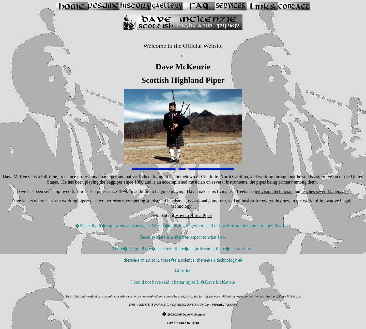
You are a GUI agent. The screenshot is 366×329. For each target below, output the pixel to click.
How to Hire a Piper (193, 215)
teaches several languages (324, 191)
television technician (273, 191)
